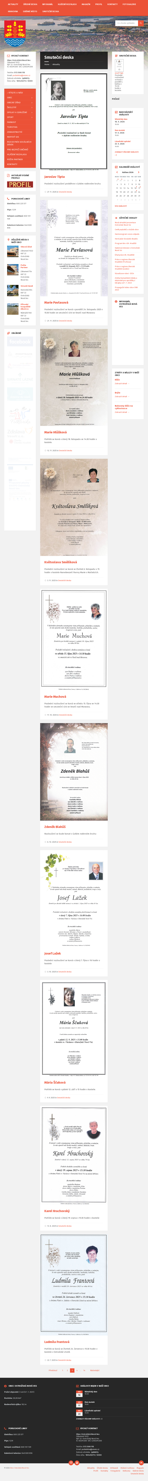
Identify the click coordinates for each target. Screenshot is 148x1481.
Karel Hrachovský (57, 1211)
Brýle (117, 392)
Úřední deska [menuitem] (102, 1468)
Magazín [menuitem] (140, 1468)
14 (84, 1370)
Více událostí (121, 206)
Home (46, 64)
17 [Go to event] (139, 188)
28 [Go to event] (121, 180)
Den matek (120, 130)
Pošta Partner (24, 266)
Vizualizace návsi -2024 (124, 273)
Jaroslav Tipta (54, 177)
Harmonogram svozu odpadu (127, 234)
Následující (94, 1370)
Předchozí (53, 1370)
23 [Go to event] (135, 192)
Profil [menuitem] (95, 1471)
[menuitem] (13, 4)
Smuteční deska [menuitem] (137, 1474)
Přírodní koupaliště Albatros (25, 306)
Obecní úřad (26, 247)
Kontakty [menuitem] (104, 1471)
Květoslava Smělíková (60, 562)
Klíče (117, 379)
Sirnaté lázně (27, 286)
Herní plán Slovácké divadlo (126, 239)
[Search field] (129, 23)
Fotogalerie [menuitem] (115, 1471)
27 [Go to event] (117, 180)
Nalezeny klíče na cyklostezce (124, 407)
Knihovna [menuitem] (126, 1471)
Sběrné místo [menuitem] (138, 1471)
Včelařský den (121, 119)
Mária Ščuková (55, 1082)
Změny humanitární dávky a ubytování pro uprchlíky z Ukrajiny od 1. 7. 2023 (126, 280)
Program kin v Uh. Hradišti (125, 243)
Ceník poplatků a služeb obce (127, 229)
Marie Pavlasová (56, 302)
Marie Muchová (55, 697)
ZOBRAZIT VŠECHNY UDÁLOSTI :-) (89, 1419)
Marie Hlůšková (55, 432)
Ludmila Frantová (56, 1342)
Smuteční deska (65, 192)
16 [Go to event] (135, 188)
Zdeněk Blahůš (55, 827)
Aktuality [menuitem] (90, 1468)
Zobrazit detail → (122, 383)
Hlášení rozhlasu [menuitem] (127, 1468)
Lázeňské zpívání (122, 141)
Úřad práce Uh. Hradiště (124, 255)
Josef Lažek (52, 953)
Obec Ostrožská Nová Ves (19, 1468)
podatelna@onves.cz (21, 75)
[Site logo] (15, 46)
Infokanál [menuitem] (114, 1468)
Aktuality (56, 64)
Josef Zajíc (119, 73)
